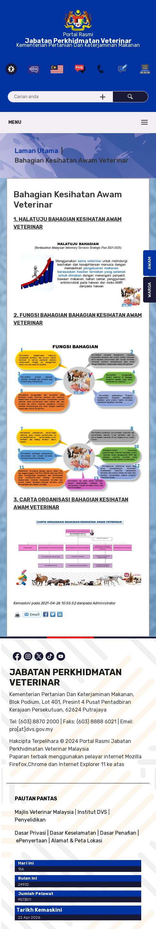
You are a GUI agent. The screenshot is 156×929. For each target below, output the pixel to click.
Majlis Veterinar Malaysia (44, 812)
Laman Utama (36, 151)
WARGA (149, 289)
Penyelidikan (30, 820)
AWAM (149, 263)
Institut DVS (92, 812)
